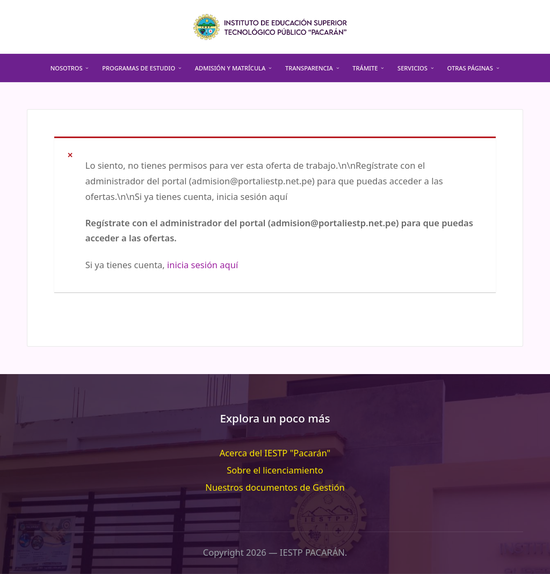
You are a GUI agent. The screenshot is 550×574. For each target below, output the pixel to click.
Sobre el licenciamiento (275, 470)
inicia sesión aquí (202, 265)
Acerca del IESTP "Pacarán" (275, 453)
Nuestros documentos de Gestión (274, 487)
